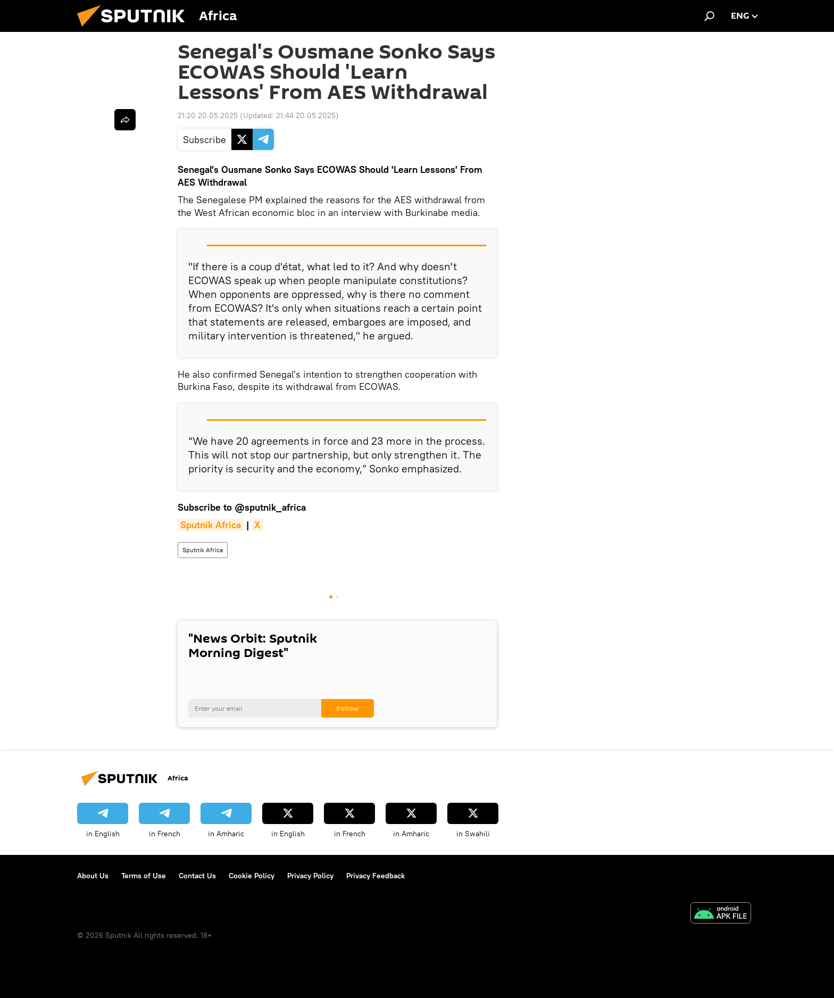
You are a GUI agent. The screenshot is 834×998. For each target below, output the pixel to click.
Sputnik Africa (202, 550)
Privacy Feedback (375, 875)
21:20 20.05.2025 (208, 115)
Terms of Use (143, 875)
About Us (93, 875)
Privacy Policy (310, 875)
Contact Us (197, 875)
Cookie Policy (251, 875)
